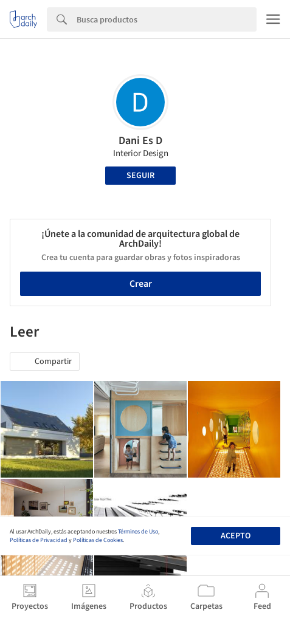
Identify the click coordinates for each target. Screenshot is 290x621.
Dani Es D (140, 140)
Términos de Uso (138, 531)
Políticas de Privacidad (38, 540)
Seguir (140, 176)
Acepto (235, 536)
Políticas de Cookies (98, 540)
